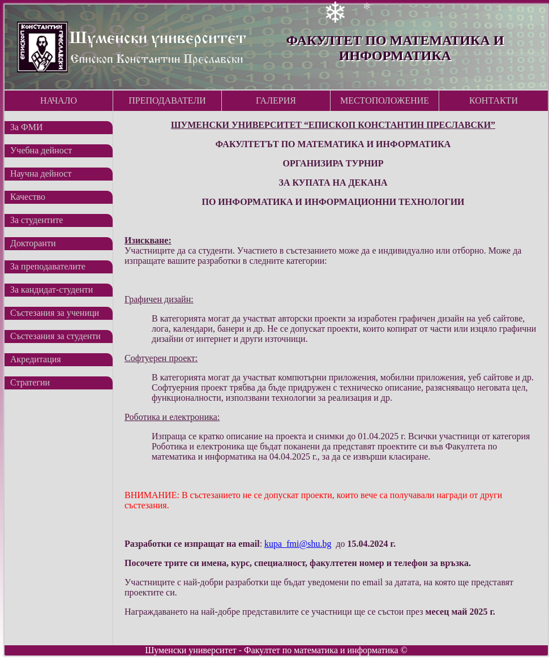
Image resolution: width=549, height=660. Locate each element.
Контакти (493, 100)
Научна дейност (40, 173)
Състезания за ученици (54, 313)
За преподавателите (47, 266)
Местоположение (384, 100)
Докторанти (32, 243)
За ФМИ (26, 127)
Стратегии (30, 382)
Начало (58, 100)
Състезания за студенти (55, 336)
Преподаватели (167, 100)
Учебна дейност (41, 150)
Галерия (276, 100)
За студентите (36, 220)
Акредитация (35, 359)
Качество (27, 197)
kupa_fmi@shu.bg (297, 543)
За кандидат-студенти (51, 289)
